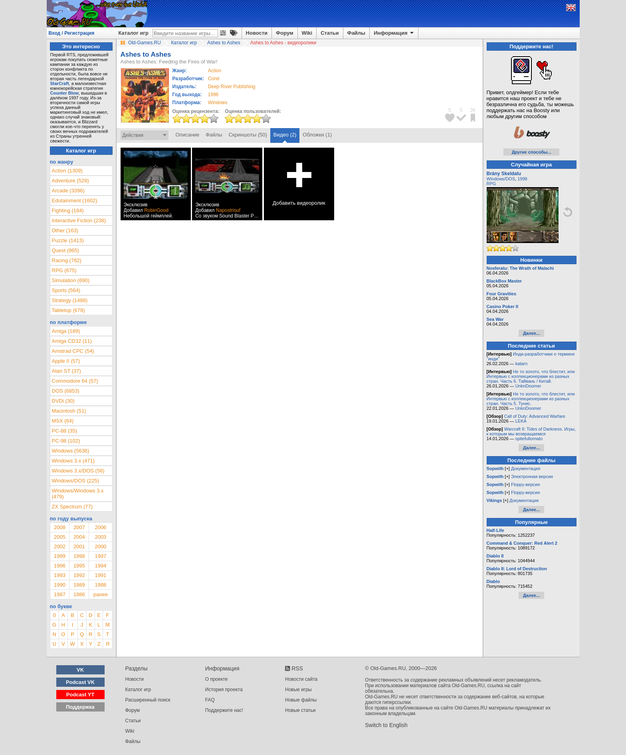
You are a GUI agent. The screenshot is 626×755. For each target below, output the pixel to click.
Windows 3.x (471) (73, 461)
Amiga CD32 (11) (72, 341)
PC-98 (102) (66, 441)
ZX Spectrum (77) (72, 507)
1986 (79, 594)
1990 (59, 585)
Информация (394, 33)
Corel (214, 78)
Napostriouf (228, 210)
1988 (100, 585)
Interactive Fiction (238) (79, 220)
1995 (79, 566)
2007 (79, 527)
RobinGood (156, 210)
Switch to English (386, 725)
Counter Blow (64, 93)
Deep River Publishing (232, 86)
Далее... (531, 333)
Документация (525, 468)
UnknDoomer (528, 385)
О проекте (216, 679)
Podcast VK (80, 682)
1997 (100, 556)
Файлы (356, 33)
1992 (79, 575)
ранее (100, 594)
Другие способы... (531, 152)
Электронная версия (532, 476)
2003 (100, 537)
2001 (79, 546)
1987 (59, 594)
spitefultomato (529, 438)
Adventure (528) (70, 181)
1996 (213, 94)
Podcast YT (80, 695)
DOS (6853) (65, 391)
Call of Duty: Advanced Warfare (534, 416)
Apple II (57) (66, 361)
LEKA (521, 421)
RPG (491, 183)
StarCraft (59, 83)
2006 (100, 527)
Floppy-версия (525, 484)
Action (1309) (67, 171)
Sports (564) (66, 290)
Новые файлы (301, 700)
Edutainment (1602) (74, 201)
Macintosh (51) (69, 411)
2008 (59, 527)
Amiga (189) (66, 331)
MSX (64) (63, 421)
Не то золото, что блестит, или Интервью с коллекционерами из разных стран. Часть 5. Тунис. (531, 398)
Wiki (307, 33)
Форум (284, 33)
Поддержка (80, 707)
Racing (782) (66, 260)
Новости (257, 33)
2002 (59, 546)
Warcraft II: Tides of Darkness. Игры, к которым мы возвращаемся (531, 431)
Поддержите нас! (224, 710)
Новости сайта (301, 679)
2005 (59, 537)
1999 (59, 556)
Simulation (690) (71, 280)
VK (80, 670)
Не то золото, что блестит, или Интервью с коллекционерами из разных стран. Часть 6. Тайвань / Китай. (531, 376)
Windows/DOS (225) (75, 481)
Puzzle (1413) (68, 240)
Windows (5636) (70, 451)
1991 (100, 575)
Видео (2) (284, 135)
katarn (521, 363)
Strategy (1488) (70, 300)
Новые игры (298, 689)
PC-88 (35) (64, 431)
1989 (79, 585)
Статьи (330, 33)
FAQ (210, 700)
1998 (79, 556)
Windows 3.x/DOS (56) (78, 471)
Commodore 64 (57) (75, 381)
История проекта (224, 689)
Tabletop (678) (68, 310)
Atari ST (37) (66, 371)
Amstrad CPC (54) (73, 351)
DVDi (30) (63, 401)
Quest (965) (65, 250)
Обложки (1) (317, 135)
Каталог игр (134, 33)
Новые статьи (300, 710)
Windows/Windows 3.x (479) (78, 494)
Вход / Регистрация (72, 33)
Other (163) (65, 230)
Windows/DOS (501, 178)
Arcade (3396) (68, 191)
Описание (188, 135)
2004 (79, 537)
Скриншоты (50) (248, 135)
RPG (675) (64, 270)
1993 (59, 575)
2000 (100, 546)
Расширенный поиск (147, 700)
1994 (100, 566)
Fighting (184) (68, 210)
